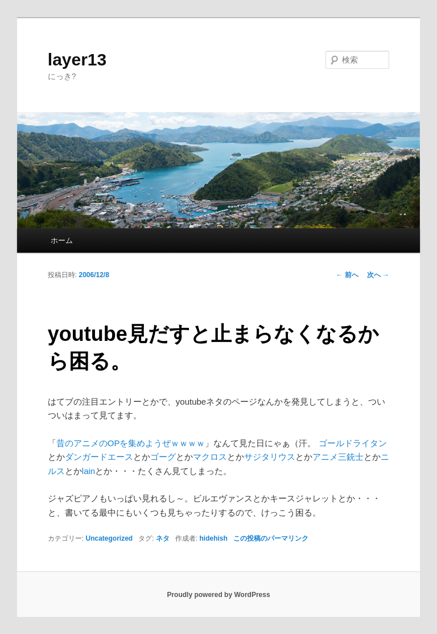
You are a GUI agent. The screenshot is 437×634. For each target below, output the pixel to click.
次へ (378, 275)
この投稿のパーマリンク (270, 538)
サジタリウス (269, 457)
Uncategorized (109, 538)
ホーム (62, 240)
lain (88, 471)
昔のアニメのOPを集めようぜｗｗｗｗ (130, 443)
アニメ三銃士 (338, 457)
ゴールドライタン (353, 443)
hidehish (214, 538)
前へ (347, 275)
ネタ (163, 538)
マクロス (210, 457)
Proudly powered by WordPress (218, 595)
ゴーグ (163, 457)
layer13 (77, 59)
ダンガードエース (99, 457)
